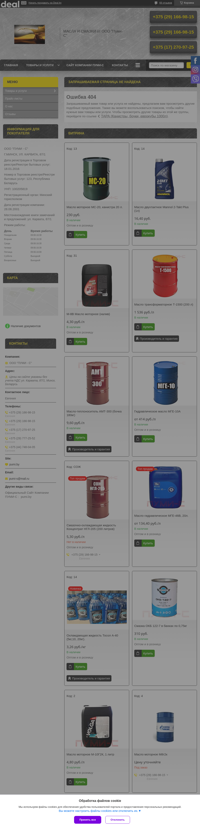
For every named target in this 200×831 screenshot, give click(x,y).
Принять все (87, 819)
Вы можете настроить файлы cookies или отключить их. (98, 810)
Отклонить (118, 819)
